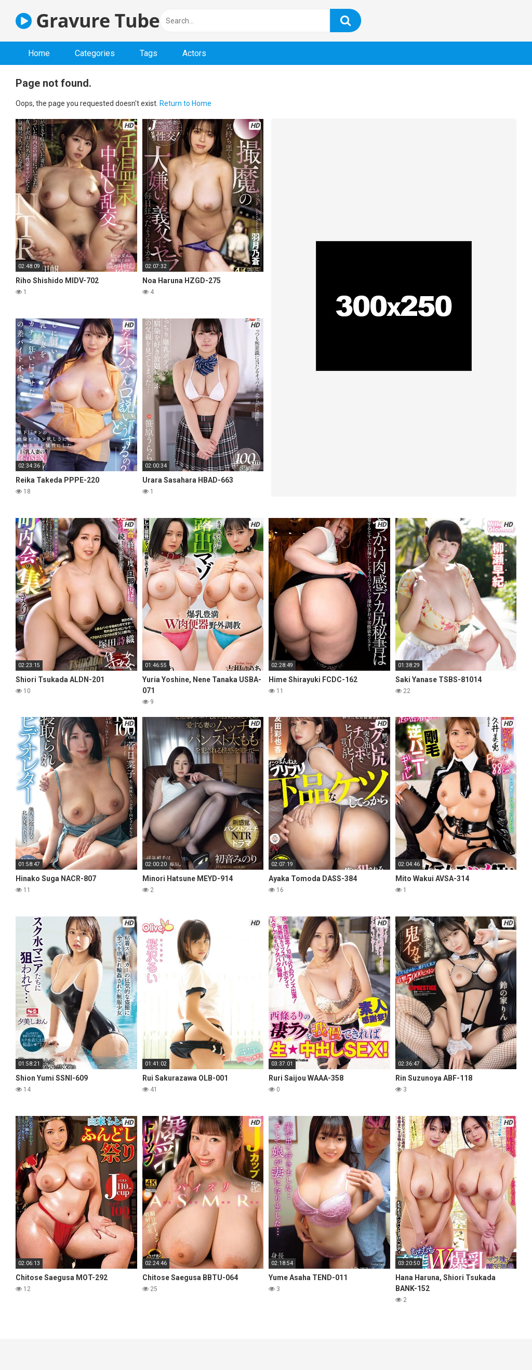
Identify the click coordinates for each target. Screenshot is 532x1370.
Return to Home (185, 103)
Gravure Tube (87, 20)
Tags (148, 53)
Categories (95, 53)
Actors (194, 53)
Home (39, 53)
